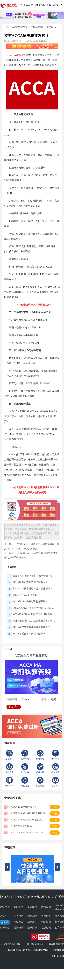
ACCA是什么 (43, 5)
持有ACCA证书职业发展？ (44, 27)
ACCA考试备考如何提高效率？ (28, 633)
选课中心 (5, 916)
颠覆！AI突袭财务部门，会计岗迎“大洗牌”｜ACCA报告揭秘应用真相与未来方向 (33, 575)
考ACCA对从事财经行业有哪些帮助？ (32, 588)
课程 (55, 5)
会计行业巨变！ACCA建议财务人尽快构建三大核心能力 (33, 620)
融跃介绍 (18, 907)
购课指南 (46, 921)
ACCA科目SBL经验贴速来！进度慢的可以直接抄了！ (33, 614)
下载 (54, 807)
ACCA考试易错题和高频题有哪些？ (31, 627)
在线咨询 (46, 927)
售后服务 (46, 916)
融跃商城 (32, 927)
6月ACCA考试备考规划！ (25, 595)
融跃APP (32, 916)
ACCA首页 (26, 5)
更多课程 (14, 705)
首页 (6, 27)
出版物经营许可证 (34, 944)
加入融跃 (18, 916)
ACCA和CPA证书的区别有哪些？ (29, 601)
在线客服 (46, 907)
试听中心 (5, 907)
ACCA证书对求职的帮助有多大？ (30, 582)
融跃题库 (32, 921)
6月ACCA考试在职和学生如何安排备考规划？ (33, 608)
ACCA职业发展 (19, 27)
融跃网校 (32, 907)
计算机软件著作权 (10, 944)
